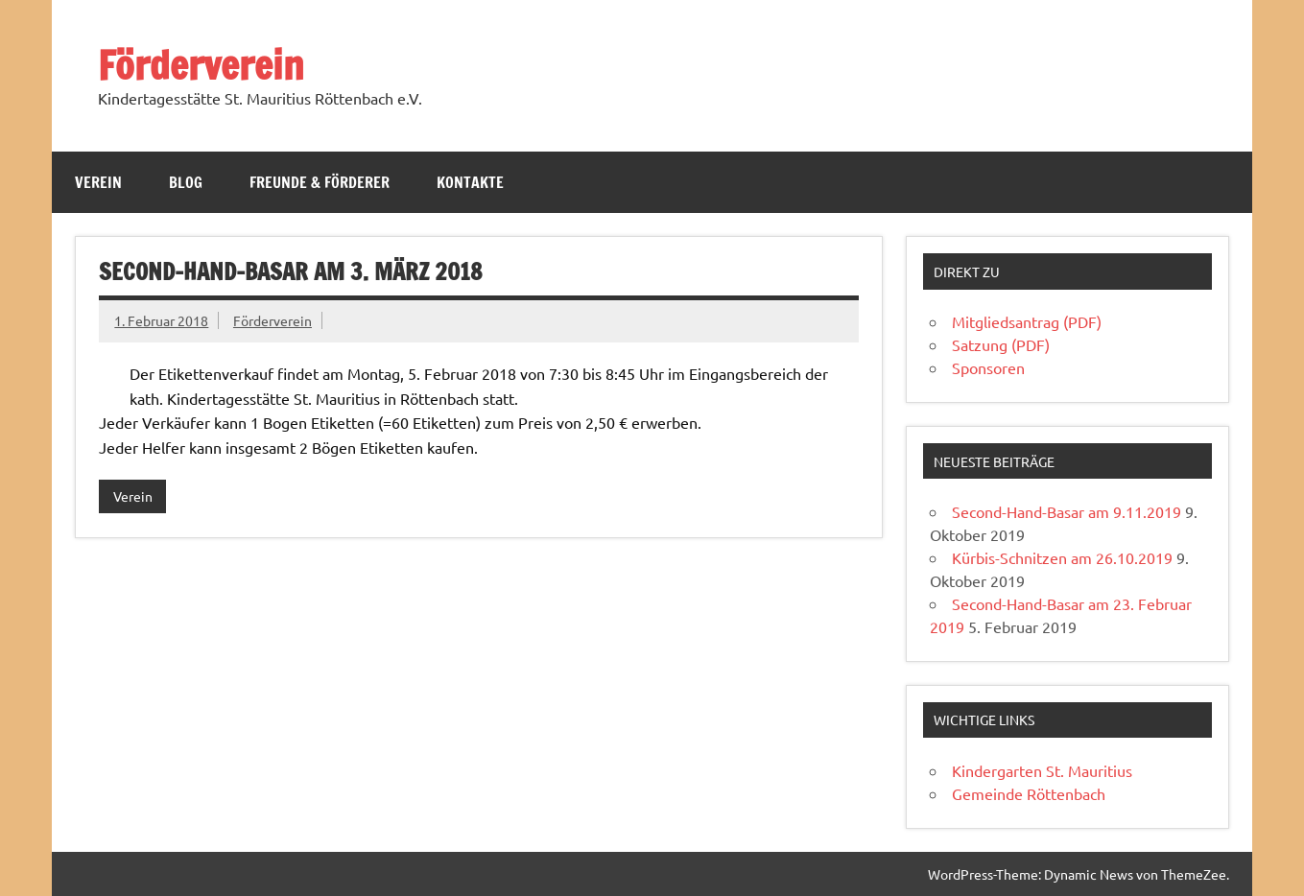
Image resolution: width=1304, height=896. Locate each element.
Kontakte (470, 182)
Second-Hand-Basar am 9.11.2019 (1066, 511)
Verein (98, 182)
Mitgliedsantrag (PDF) (1027, 321)
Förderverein (201, 64)
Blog (185, 182)
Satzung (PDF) (1001, 344)
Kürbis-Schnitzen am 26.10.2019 (1062, 557)
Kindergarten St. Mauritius (1042, 770)
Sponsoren (988, 367)
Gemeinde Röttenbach (1028, 793)
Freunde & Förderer (319, 182)
